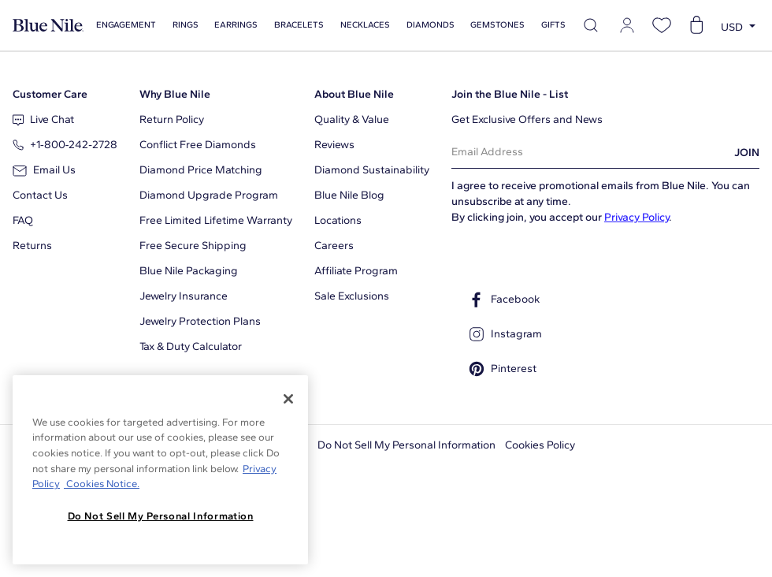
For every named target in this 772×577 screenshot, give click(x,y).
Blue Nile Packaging (188, 270)
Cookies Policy (540, 445)
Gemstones (497, 25)
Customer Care (50, 94)
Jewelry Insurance (183, 296)
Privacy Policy (636, 217)
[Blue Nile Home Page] (48, 25)
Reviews (334, 144)
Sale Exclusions (351, 296)
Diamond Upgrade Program (208, 195)
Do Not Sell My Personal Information (406, 445)
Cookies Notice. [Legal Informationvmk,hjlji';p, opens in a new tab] (101, 484)
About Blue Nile (354, 94)
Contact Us (40, 195)
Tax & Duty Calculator (190, 346)
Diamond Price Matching (200, 170)
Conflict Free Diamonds (197, 144)
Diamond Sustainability (371, 170)
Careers (334, 245)
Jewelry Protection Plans (200, 321)
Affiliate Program (356, 270)
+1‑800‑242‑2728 (65, 144)
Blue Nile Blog (349, 195)
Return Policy (171, 119)
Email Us (44, 170)
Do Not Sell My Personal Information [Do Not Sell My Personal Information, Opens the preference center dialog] (161, 516)
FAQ (23, 220)
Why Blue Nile (174, 94)
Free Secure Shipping (193, 245)
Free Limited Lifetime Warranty (215, 220)
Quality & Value (351, 119)
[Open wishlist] (662, 25)
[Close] (288, 399)
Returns (32, 245)
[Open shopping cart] (696, 25)
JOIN (746, 152)
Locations (338, 220)
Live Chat (43, 119)
